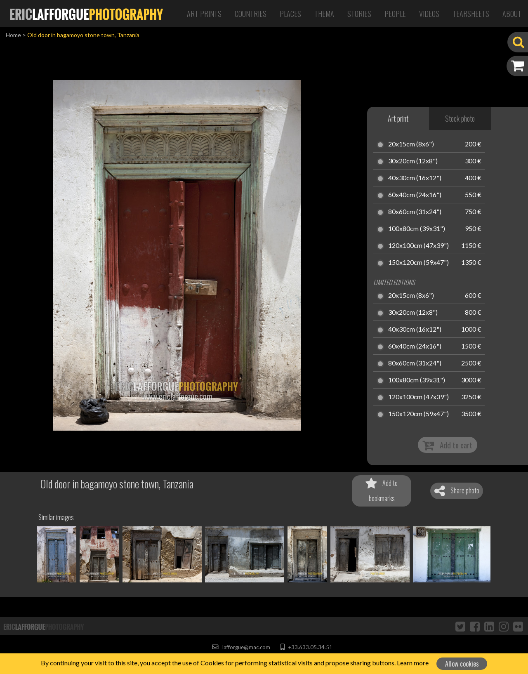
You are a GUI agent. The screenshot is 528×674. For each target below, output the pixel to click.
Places (290, 13)
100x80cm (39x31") (416, 229)
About (511, 13)
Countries (250, 13)
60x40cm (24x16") (414, 195)
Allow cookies (462, 664)
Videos (429, 13)
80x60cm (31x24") (414, 212)
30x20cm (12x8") (413, 161)
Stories (359, 13)
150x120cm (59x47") (418, 262)
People (395, 13)
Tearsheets (471, 13)
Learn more (413, 663)
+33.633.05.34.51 (306, 647)
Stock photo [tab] (460, 118)
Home (13, 34)
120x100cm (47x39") (418, 246)
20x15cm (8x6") (411, 144)
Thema (324, 13)
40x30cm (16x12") (414, 178)
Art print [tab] (398, 118)
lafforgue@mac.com (241, 647)
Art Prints (204, 13)
